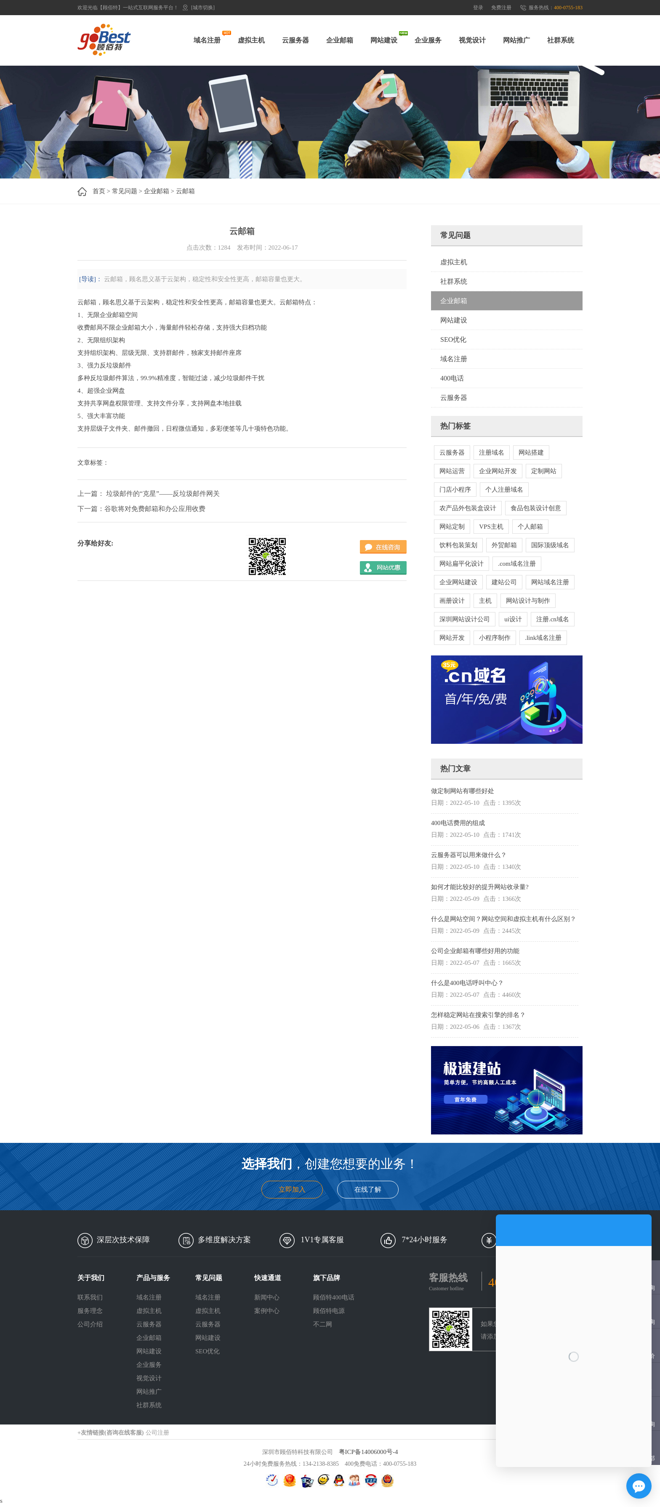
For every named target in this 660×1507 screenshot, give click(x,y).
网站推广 (516, 40)
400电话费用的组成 (458, 823)
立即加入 (292, 1189)
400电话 (452, 378)
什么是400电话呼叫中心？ (467, 983)
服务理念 (90, 1310)
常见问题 (124, 191)
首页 (99, 191)
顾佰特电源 (329, 1310)
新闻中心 (266, 1297)
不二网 (322, 1324)
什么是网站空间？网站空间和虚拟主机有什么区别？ (503, 919)
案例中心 (266, 1310)
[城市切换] (203, 8)
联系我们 (90, 1297)
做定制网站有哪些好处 (462, 791)
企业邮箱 (339, 40)
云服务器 (295, 40)
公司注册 (157, 1433)
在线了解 (367, 1189)
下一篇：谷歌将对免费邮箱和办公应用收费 (141, 508)
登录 (478, 8)
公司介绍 (90, 1324)
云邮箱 (185, 191)
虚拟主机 (251, 40)
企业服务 (428, 40)
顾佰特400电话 (333, 1297)
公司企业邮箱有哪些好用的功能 (475, 951)
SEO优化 (453, 339)
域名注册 (207, 40)
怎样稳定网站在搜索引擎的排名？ (478, 1015)
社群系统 (560, 40)
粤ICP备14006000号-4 (368, 1451)
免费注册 (501, 8)
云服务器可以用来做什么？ (469, 855)
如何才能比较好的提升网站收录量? (480, 887)
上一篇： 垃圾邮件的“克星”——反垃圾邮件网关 (148, 493)
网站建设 (383, 40)
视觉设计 (472, 40)
